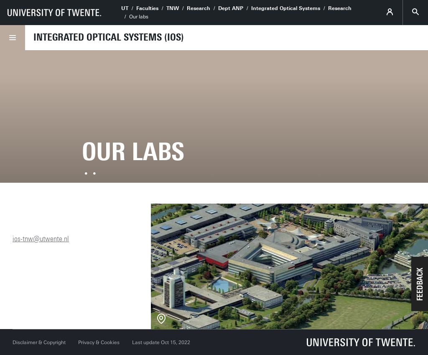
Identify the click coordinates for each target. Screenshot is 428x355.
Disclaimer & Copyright (39, 342)
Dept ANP (230, 8)
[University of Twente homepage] (54, 12)
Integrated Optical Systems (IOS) (108, 37)
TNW (172, 8)
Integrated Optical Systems (285, 8)
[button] (419, 284)
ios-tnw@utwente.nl (41, 238)
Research (198, 8)
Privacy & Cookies (99, 342)
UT (124, 8)
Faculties (147, 8)
